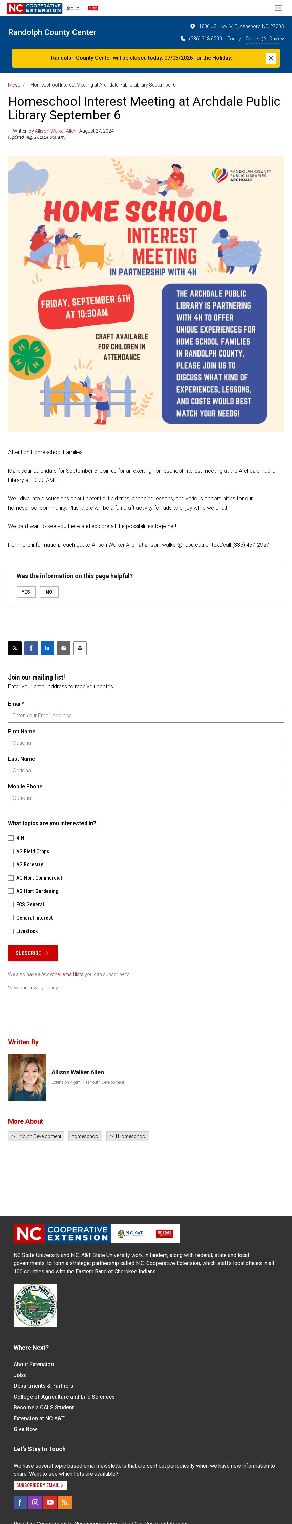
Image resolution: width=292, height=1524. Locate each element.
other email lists (67, 974)
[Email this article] (63, 648)
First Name (21, 731)
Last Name (21, 759)
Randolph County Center (52, 32)
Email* (16, 703)
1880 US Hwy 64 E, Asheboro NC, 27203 (236, 26)
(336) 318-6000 (201, 38)
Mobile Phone (25, 786)
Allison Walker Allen (55, 131)
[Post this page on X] (15, 648)
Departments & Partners (44, 1386)
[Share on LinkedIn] (47, 648)
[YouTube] (50, 1502)
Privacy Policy (43, 987)
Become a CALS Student (44, 1407)
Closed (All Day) (265, 38)
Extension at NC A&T (39, 1418)
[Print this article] (80, 648)
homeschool (85, 1136)
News (14, 85)
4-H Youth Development (36, 1136)
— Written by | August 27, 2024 (61, 131)
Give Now (25, 1429)
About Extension (34, 1364)
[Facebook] (20, 1502)
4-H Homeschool (127, 1136)
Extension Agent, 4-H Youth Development (87, 1082)
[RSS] (65, 1502)
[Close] (271, 58)
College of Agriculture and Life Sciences (64, 1397)
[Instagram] (35, 1502)
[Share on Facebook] (31, 648)
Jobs (20, 1375)
